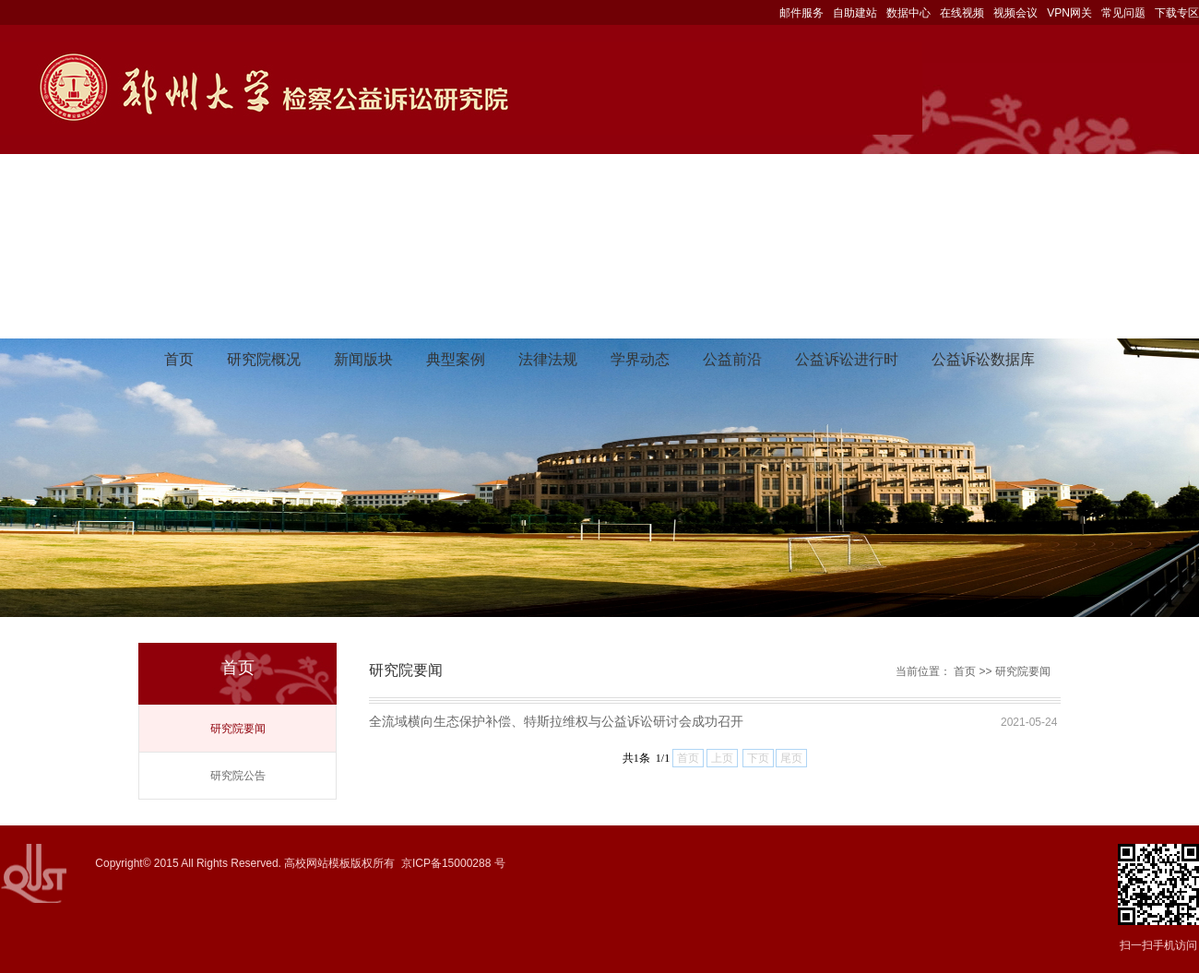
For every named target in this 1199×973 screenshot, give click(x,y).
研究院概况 (264, 359)
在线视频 (962, 12)
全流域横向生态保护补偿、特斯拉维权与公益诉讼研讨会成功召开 (556, 721)
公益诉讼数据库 (983, 359)
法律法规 (547, 359)
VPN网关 (1069, 12)
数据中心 (908, 12)
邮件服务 (801, 12)
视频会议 (1015, 12)
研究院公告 (238, 775)
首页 (179, 359)
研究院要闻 (238, 728)
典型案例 (455, 359)
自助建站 (855, 12)
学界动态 (640, 359)
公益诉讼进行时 (846, 359)
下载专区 (1177, 12)
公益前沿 (732, 359)
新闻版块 (363, 359)
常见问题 (1123, 12)
